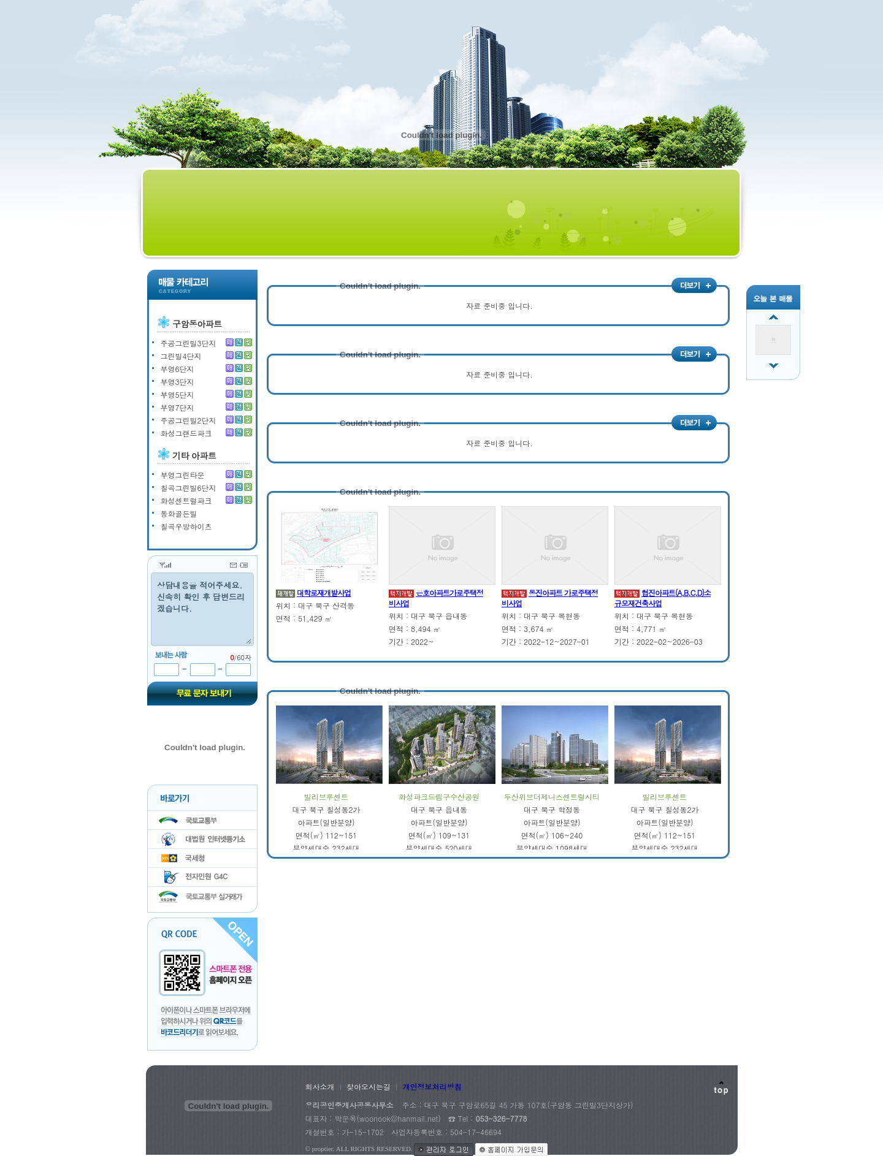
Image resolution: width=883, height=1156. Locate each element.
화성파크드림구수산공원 (439, 796)
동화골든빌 (179, 513)
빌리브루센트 (326, 796)
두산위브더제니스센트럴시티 (552, 796)
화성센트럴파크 (186, 500)
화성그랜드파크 (186, 433)
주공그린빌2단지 (188, 420)
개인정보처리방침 (432, 1086)
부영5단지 (177, 394)
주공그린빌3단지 (188, 343)
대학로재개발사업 (324, 592)
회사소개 (320, 1086)
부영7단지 (177, 407)
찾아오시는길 (368, 1086)
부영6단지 (177, 368)
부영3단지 (177, 381)
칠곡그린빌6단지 (188, 487)
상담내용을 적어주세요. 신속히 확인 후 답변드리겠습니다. (202, 608)
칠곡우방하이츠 (186, 526)
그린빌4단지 (181, 356)
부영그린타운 (183, 475)
